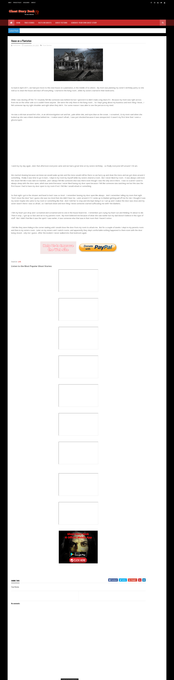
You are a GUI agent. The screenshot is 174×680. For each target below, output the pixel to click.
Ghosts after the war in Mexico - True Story (146, 386)
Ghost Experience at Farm (142, 351)
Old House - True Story (141, 321)
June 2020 (137, 408)
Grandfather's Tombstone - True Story (147, 348)
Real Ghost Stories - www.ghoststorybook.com (138, 78)
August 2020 (138, 401)
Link (19, 281)
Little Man (136, 397)
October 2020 (138, 315)
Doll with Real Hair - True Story (144, 325)
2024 (133, 291)
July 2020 (136, 405)
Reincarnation (137, 358)
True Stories (29, 22)
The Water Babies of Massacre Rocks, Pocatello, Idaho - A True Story (150, 183)
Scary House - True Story (142, 378)
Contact (33, 2)
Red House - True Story (141, 362)
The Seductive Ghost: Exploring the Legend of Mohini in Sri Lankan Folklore (150, 172)
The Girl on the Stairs (140, 365)
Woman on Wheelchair (140, 394)
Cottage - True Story (140, 338)
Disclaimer (26, 2)
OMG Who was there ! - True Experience (147, 355)
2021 (133, 301)
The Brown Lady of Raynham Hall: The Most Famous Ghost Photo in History (150, 194)
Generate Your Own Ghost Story (84, 22)
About (10, 2)
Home (18, 22)
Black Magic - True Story (141, 328)
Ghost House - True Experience (144, 390)
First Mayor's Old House (141, 375)
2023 (133, 295)
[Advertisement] (67, 150)
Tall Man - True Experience (142, 345)
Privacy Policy (17, 2)
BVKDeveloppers (23, 677)
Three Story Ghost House (142, 335)
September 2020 (139, 318)
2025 (133, 288)
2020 (133, 305)
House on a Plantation (141, 331)
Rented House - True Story (142, 341)
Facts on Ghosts (45, 22)
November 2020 (139, 311)
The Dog (135, 368)
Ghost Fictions (61, 22)
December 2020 (139, 308)
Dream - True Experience (141, 372)
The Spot (135, 382)
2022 (133, 298)
